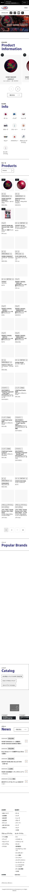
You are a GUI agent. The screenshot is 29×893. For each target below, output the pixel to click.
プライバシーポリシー (7, 882)
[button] (17, 89)
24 (23, 530)
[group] (14, 21)
